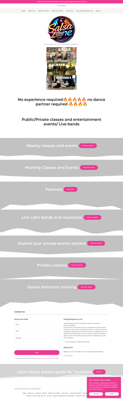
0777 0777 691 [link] (68, 356)
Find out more (87, 145)
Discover (70, 189)
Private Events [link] (76, 393)
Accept (112, 393)
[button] (99, 11)
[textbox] (36, 324)
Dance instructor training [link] (63, 396)
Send (37, 352)
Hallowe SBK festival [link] (84, 11)
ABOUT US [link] (31, 11)
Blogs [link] (49, 396)
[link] (61, 29)
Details (99, 372)
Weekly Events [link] (43, 11)
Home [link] (23, 11)
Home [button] (24, 393)
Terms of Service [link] (52, 358)
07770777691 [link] (61, 6)
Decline (95, 393)
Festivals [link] (70, 11)
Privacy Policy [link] (42, 358)
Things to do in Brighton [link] (36, 396)
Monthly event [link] (57, 11)
